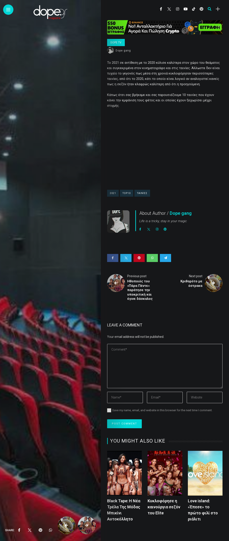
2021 (113, 193)
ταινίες (142, 193)
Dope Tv (115, 42)
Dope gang (123, 50)
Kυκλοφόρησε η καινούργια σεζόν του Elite (164, 506)
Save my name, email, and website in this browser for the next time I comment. (162, 410)
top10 (127, 193)
